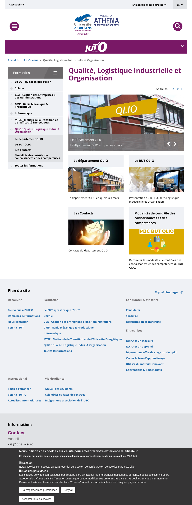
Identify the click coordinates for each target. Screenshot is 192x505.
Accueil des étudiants (59, 389)
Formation (21, 72)
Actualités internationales (24, 400)
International (17, 378)
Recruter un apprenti (139, 346)
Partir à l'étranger (19, 389)
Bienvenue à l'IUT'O (20, 310)
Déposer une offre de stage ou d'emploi (151, 352)
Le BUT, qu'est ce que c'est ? (33, 81)
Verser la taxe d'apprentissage (145, 358)
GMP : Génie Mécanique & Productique (31, 105)
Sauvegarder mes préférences (39, 489)
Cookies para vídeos (35, 470)
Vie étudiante (54, 378)
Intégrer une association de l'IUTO (67, 400)
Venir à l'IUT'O (17, 394)
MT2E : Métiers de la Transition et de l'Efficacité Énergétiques (36, 121)
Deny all (68, 489)
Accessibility (16, 4)
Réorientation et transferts (143, 321)
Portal (12, 60)
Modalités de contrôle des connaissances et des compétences (37, 156)
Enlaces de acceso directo (147, 4)
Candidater (133, 310)
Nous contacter (18, 321)
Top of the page (166, 292)
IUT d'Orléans (29, 60)
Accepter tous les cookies (36, 498)
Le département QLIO (29, 139)
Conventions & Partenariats (144, 370)
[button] (169, 144)
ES (180, 4)
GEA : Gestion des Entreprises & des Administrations (35, 96)
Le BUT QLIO (23, 144)
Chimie (19, 88)
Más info (132, 455)
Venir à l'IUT (16, 327)
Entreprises (134, 330)
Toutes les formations (29, 165)
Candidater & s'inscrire (142, 300)
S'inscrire (132, 316)
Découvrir (15, 300)
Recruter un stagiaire (139, 340)
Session (27, 462)
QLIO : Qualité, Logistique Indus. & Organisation (37, 130)
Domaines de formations (24, 316)
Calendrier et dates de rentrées (65, 394)
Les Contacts (23, 150)
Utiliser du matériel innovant (145, 364)
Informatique (23, 113)
